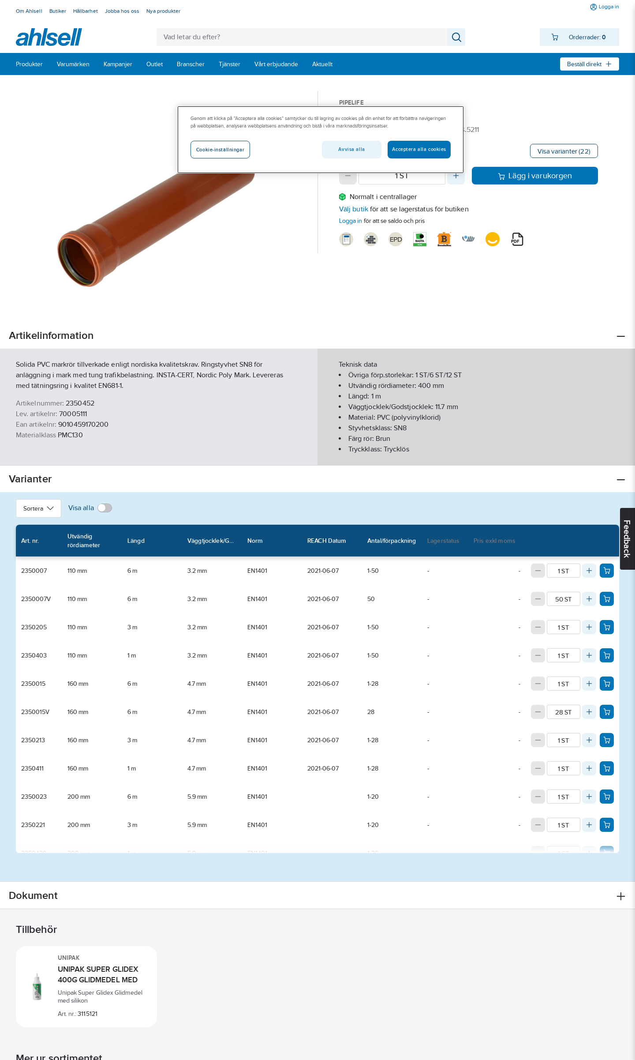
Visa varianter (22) (564, 151)
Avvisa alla (351, 149)
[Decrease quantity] (348, 175)
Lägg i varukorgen (535, 175)
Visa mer (317, 451)
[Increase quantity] (456, 175)
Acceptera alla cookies (419, 149)
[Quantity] (402, 175)
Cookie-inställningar (220, 149)
